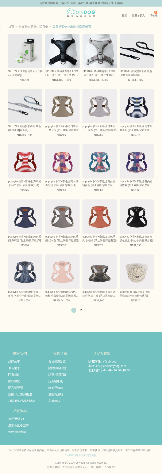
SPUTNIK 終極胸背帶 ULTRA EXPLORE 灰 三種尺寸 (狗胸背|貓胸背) (98, 73)
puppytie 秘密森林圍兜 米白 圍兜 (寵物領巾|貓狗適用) (135, 294)
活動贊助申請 (17, 432)
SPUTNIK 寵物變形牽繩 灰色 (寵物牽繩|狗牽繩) (24, 128)
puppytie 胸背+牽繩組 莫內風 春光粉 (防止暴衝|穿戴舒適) (61, 183)
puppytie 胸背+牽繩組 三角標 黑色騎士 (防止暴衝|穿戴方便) (136, 238)
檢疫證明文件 (17, 419)
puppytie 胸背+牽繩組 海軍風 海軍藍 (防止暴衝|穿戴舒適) (136, 128)
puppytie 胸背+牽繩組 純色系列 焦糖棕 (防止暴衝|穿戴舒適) (99, 238)
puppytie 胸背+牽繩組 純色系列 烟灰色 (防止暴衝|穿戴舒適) (62, 238)
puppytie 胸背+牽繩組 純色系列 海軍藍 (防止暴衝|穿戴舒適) (25, 238)
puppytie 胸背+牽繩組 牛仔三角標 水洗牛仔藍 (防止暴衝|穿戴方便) (25, 294)
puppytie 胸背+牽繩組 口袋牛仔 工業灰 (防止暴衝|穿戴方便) (99, 128)
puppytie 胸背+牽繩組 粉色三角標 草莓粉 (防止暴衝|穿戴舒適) (62, 294)
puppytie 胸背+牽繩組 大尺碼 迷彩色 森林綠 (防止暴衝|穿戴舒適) (99, 294)
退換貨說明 (55, 394)
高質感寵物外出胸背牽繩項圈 (72, 27)
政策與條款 (55, 388)
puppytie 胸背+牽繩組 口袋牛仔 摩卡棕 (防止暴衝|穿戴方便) (62, 128)
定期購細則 (55, 381)
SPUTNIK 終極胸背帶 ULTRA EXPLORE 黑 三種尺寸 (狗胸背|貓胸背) (61, 73)
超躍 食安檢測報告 (20, 394)
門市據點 (14, 374)
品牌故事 (14, 361)
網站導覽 (14, 381)
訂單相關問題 (57, 374)
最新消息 (14, 368)
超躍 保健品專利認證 (22, 401)
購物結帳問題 (57, 368)
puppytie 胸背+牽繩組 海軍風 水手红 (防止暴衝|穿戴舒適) (24, 183)
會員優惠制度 (57, 361)
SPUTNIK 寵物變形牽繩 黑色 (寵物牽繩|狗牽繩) (136, 73)
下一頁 (88, 310)
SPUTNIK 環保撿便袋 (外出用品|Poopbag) (25, 73)
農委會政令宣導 (18, 425)
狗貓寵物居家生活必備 (33, 27)
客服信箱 (54, 401)
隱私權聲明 (15, 388)
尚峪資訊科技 (89, 455)
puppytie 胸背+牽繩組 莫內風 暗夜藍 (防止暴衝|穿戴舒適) (98, 183)
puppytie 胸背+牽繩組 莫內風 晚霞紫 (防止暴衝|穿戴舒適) (136, 183)
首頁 (11, 27)
